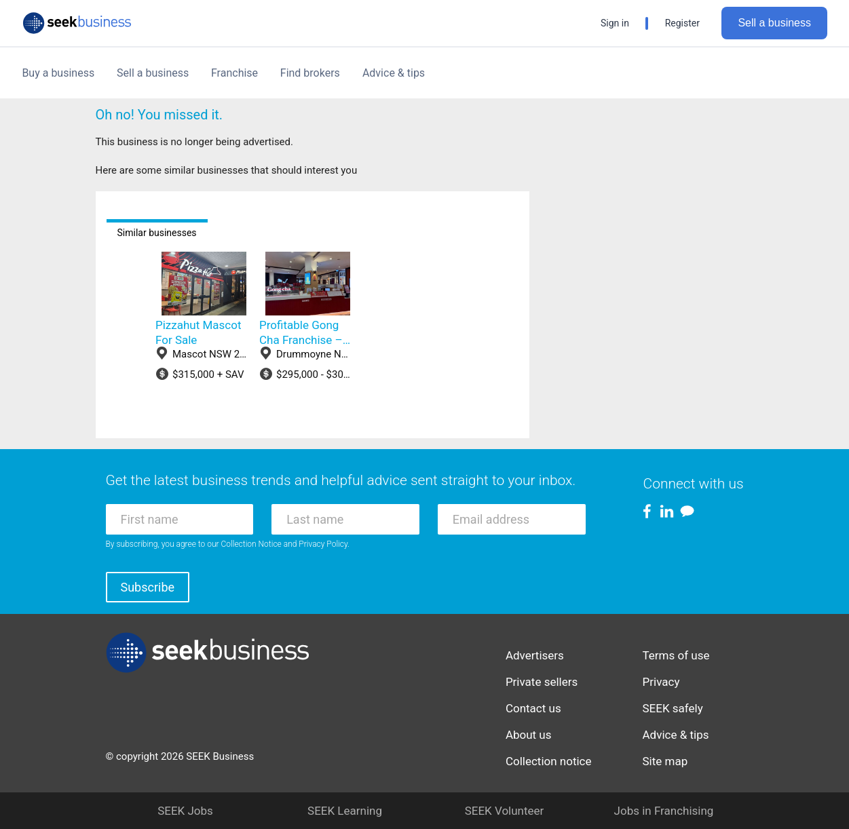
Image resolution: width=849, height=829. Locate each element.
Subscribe (148, 587)
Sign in (615, 23)
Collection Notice (251, 544)
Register (682, 23)
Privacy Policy (323, 544)
